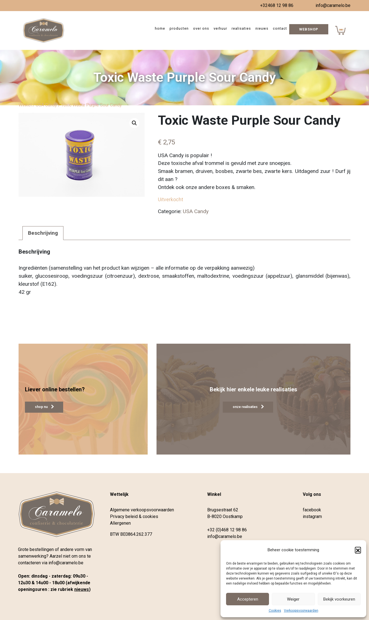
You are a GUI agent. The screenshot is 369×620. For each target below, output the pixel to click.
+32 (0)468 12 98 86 (227, 529)
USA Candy (46, 105)
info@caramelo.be (333, 5)
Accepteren (247, 599)
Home (160, 28)
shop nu (44, 407)
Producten (179, 28)
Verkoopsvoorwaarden (301, 611)
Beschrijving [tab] (43, 233)
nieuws (81, 589)
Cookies (275, 611)
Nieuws (261, 28)
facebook (312, 509)
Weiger (293, 599)
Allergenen (120, 523)
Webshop (308, 29)
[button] (358, 550)
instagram (312, 516)
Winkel (25, 105)
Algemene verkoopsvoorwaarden (142, 509)
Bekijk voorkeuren (339, 599)
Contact (280, 28)
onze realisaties (248, 407)
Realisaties (241, 28)
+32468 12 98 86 (276, 5)
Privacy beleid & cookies (134, 516)
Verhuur (220, 28)
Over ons (201, 28)
